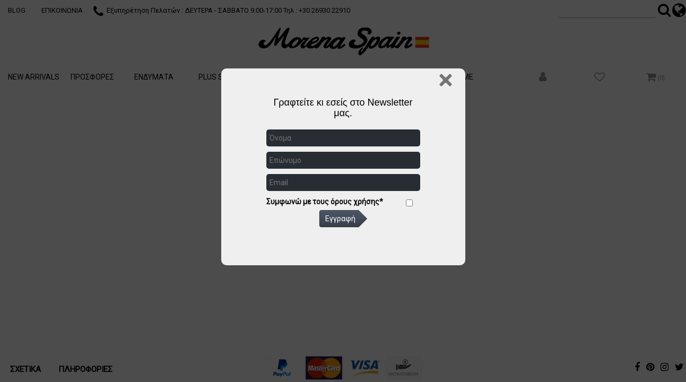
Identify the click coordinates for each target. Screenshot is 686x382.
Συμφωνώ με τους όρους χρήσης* (324, 201)
